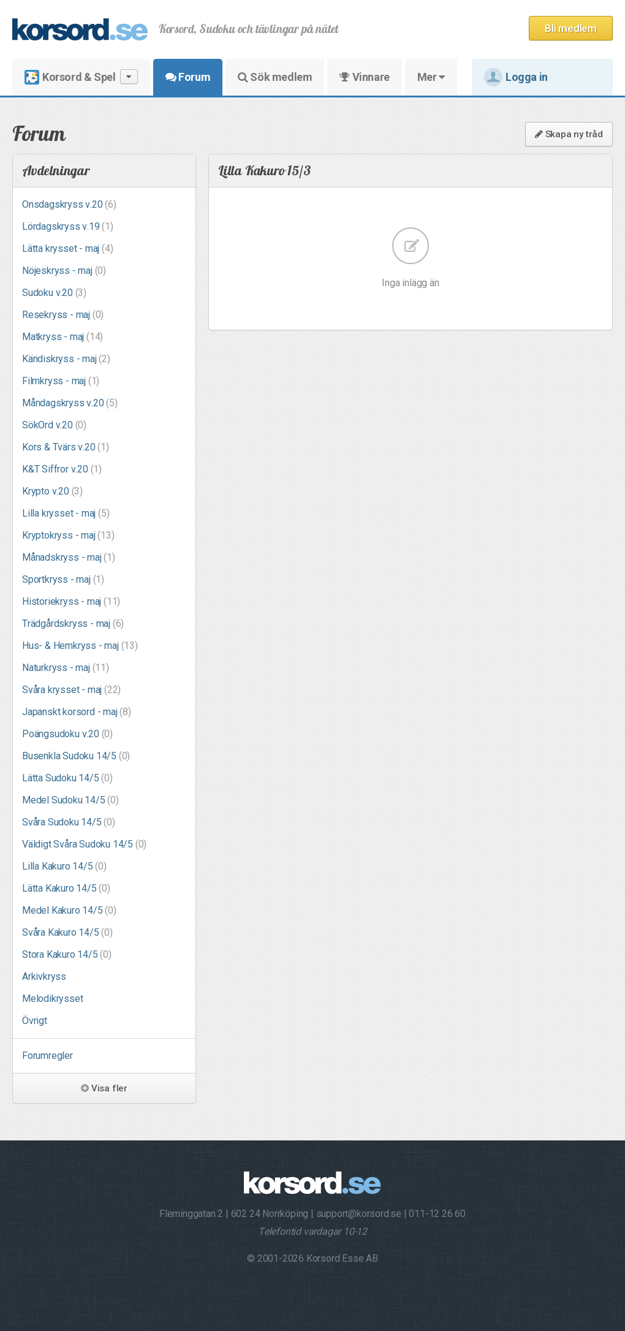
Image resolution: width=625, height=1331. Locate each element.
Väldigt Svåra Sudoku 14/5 (84, 844)
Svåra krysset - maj (71, 690)
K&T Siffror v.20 (62, 469)
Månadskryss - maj (68, 557)
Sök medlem (275, 76)
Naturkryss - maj (65, 667)
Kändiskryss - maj (66, 359)
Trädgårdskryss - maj (73, 623)
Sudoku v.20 (54, 292)
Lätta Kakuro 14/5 (66, 888)
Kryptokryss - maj (68, 535)
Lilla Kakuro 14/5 (64, 866)
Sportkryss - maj (63, 579)
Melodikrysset (52, 998)
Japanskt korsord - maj (76, 712)
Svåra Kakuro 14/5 (67, 932)
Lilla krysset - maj (65, 513)
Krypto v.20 (52, 491)
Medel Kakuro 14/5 (69, 910)
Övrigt (34, 1020)
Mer (431, 76)
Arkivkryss (44, 976)
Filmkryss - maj (60, 381)
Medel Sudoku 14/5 (70, 800)
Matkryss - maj (62, 337)
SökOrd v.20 (54, 425)
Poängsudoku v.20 (67, 734)
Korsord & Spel (81, 77)
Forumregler (47, 1055)
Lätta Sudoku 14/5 (67, 778)
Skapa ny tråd (569, 134)
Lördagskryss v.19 (67, 226)
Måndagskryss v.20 (70, 403)
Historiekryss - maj (71, 601)
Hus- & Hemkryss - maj (80, 645)
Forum (187, 76)
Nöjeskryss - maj (64, 270)
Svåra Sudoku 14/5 (68, 822)
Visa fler (104, 1088)
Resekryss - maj (63, 314)
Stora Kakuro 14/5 (67, 954)
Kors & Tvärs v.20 (65, 447)
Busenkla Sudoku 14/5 (76, 756)
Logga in (516, 77)
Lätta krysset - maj (67, 248)
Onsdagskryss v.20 (69, 204)
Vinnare (364, 76)
